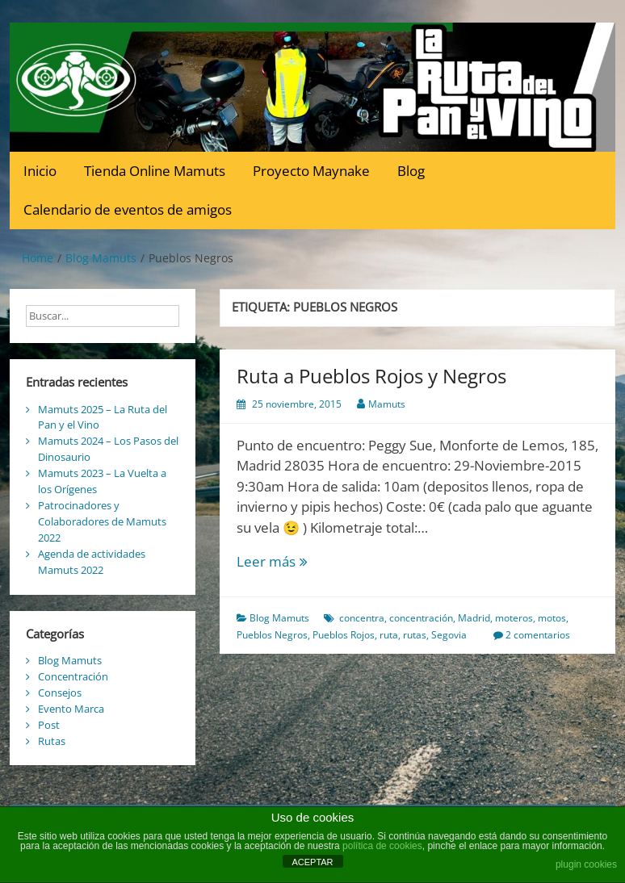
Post (49, 725)
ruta (389, 635)
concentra (361, 618)
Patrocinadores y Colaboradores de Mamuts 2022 (102, 521)
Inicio (40, 170)
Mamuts (386, 404)
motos (552, 618)
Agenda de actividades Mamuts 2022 (91, 561)
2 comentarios (537, 635)
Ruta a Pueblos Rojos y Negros (371, 375)
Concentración (73, 676)
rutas (414, 635)
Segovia (449, 635)
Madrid (474, 618)
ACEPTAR (312, 862)
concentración (421, 618)
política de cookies (382, 846)
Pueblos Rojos (343, 635)
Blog (411, 170)
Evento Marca (71, 708)
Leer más (291, 561)
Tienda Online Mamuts (154, 170)
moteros (514, 618)
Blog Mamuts (279, 618)
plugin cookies (586, 864)
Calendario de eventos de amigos (127, 209)
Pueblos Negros (272, 635)
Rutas (51, 741)
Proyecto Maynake (311, 170)
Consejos (60, 692)
